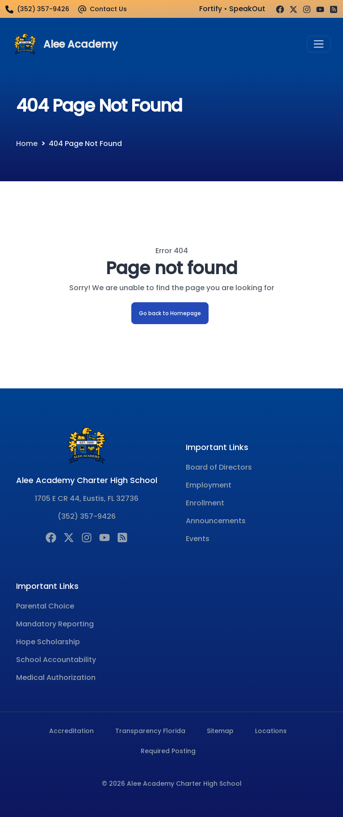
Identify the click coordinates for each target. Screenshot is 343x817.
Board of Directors (219, 467)
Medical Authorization (56, 677)
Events (197, 539)
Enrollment (205, 503)
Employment (208, 485)
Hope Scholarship (48, 642)
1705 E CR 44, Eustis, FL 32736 (86, 498)
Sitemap (220, 730)
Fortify (210, 9)
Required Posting (168, 750)
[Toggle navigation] (318, 44)
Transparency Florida (150, 730)
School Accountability (56, 659)
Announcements (216, 521)
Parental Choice (45, 606)
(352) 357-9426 (87, 516)
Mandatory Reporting (55, 624)
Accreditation (71, 730)
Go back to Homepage (170, 313)
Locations (271, 730)
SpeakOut (247, 9)
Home (27, 143)
